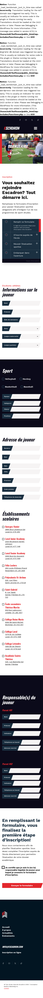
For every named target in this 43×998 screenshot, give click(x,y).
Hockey (27, 379)
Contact (6, 988)
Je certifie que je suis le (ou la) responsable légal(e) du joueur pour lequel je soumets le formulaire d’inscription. (22, 871)
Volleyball (10, 379)
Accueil (6, 927)
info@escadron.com (12, 946)
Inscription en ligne (11, 952)
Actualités (7, 933)
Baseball (28, 387)
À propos (6, 930)
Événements (8, 936)
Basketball (11, 387)
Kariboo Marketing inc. (11, 986)
